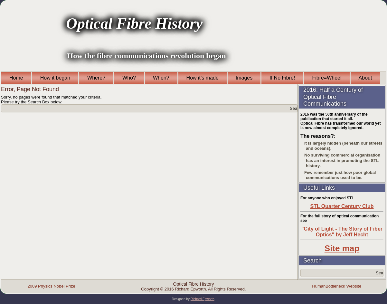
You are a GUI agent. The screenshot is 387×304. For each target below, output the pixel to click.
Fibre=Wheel (326, 78)
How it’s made (202, 78)
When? (161, 78)
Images (244, 78)
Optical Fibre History (134, 23)
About (365, 78)
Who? (129, 78)
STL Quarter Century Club (341, 206)
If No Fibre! (282, 78)
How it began (55, 78)
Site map (342, 248)
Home (16, 78)
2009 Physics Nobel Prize (50, 286)
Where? (96, 78)
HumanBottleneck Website (336, 286)
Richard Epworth (202, 299)
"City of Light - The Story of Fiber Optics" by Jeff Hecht (341, 231)
